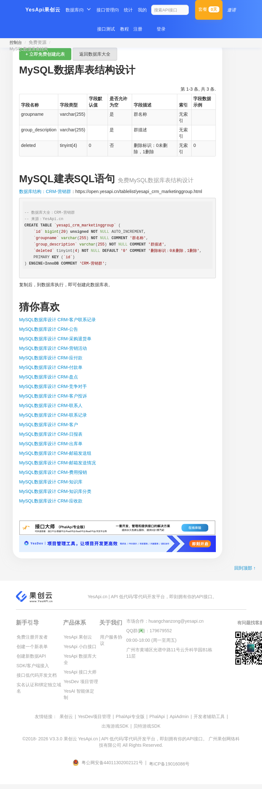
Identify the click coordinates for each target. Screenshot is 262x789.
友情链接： (46, 716)
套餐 (208, 9)
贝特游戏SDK (146, 726)
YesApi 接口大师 (80, 672)
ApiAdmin (179, 716)
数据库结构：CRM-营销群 (45, 191)
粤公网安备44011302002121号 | (110, 762)
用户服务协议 (111, 640)
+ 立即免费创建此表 (45, 54)
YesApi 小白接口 (80, 646)
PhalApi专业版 (130, 716)
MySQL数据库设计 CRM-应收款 (50, 500)
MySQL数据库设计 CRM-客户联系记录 (57, 319)
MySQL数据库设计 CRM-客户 (48, 424)
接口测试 (106, 28)
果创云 (66, 716)
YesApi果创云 (42, 9)
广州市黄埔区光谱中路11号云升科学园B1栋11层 (169, 653)
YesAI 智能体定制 (79, 694)
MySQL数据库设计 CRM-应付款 (50, 357)
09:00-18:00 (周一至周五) (151, 640)
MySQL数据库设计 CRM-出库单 (50, 443)
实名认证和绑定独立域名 (39, 688)
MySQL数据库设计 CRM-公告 (48, 329)
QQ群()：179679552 (149, 630)
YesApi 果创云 (78, 637)
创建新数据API (31, 656)
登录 (161, 28)
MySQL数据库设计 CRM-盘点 (48, 376)
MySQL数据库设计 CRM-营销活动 (53, 348)
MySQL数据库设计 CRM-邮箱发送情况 (57, 462)
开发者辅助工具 (209, 716)
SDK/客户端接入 (33, 665)
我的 (142, 9)
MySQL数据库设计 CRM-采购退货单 (55, 338)
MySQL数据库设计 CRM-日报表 (50, 434)
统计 (128, 9)
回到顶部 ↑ (245, 568)
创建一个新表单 (32, 646)
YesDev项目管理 (94, 716)
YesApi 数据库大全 (80, 659)
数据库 (75, 10)
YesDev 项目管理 (81, 681)
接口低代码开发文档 (37, 675)
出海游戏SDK (115, 726)
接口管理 (107, 10)
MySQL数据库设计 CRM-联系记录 (53, 415)
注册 (137, 28)
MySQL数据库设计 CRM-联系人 (50, 405)
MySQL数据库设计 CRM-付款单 (50, 367)
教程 (124, 28)
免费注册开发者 (32, 637)
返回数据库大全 (94, 54)
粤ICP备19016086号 (169, 763)
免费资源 (37, 42)
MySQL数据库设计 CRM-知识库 (50, 481)
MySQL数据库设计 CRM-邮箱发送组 (55, 453)
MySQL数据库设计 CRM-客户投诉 (53, 395)
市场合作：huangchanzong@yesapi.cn (165, 621)
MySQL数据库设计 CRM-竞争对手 (53, 386)
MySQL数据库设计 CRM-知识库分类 (55, 491)
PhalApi (157, 716)
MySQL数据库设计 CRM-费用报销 (53, 472)
